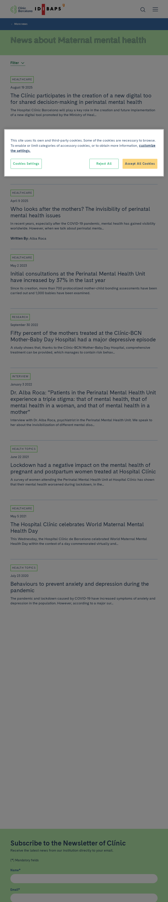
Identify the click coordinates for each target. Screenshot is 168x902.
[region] (84, 153)
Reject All (104, 163)
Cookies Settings (26, 163)
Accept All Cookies (140, 163)
